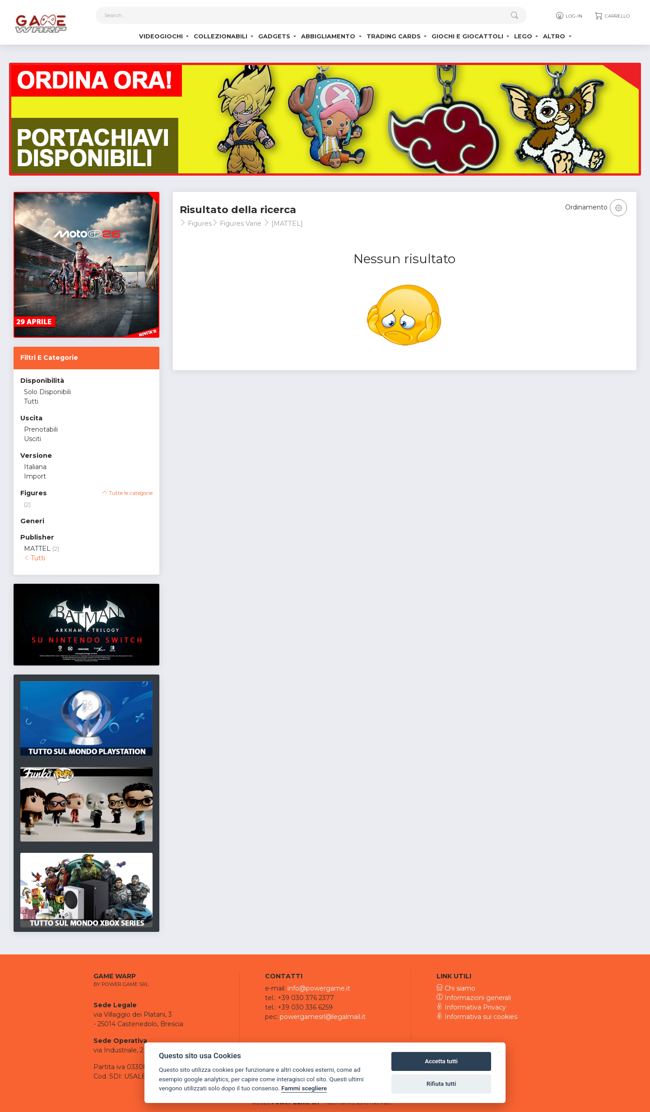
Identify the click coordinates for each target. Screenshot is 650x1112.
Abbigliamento (329, 36)
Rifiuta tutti (441, 1083)
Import (35, 476)
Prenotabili (41, 429)
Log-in (568, 15)
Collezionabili (221, 36)
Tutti (31, 401)
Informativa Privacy (471, 1007)
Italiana (35, 467)
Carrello (612, 15)
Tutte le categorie (127, 493)
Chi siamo (455, 988)
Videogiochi (162, 36)
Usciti (32, 439)
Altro (555, 36)
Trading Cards (394, 36)
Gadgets (275, 36)
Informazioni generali (473, 998)
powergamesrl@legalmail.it (323, 1017)
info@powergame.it (319, 988)
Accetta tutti (441, 1061)
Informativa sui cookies (476, 1017)
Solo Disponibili (47, 392)
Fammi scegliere (304, 1088)
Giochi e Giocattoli (468, 36)
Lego (524, 36)
